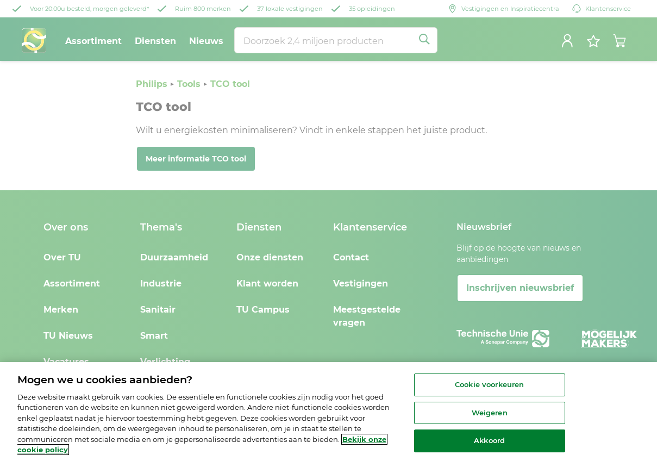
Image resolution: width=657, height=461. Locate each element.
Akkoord (489, 440)
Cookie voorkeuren (489, 384)
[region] (328, 411)
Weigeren (490, 412)
